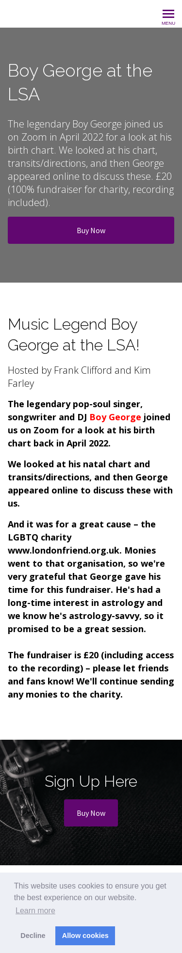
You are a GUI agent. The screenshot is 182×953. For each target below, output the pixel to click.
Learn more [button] (35, 910)
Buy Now (91, 230)
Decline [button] (32, 935)
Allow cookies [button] (85, 935)
